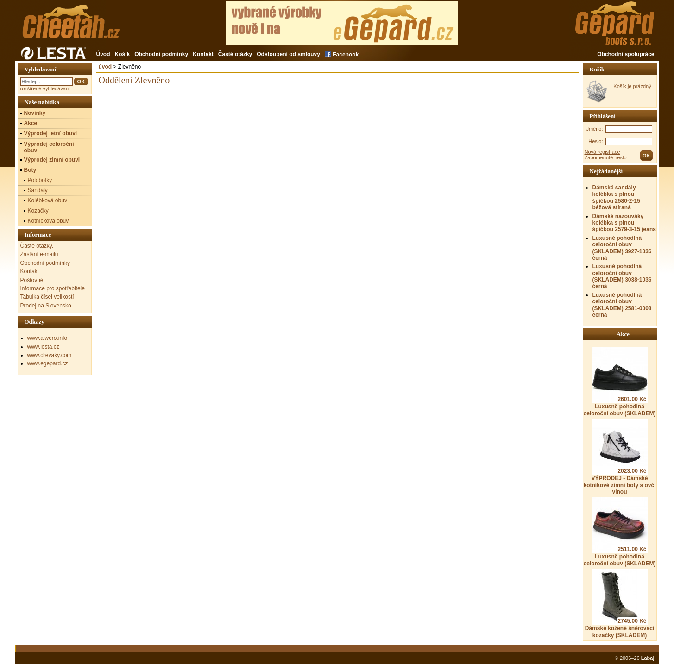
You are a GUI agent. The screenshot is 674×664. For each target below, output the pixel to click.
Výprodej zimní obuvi (52, 160)
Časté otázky (235, 54)
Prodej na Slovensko (45, 305)
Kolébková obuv (47, 200)
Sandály (38, 190)
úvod (105, 66)
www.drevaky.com (49, 355)
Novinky (35, 113)
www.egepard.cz (47, 363)
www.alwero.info (47, 338)
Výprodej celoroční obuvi (49, 147)
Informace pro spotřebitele (52, 288)
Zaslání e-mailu (39, 254)
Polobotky (40, 180)
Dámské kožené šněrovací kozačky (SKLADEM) (619, 603)
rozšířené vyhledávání (45, 88)
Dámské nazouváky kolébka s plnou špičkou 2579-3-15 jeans (624, 223)
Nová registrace (602, 152)
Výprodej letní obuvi (50, 133)
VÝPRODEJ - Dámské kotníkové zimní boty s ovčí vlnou (619, 457)
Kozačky (38, 210)
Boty (30, 170)
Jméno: (594, 129)
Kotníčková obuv (48, 221)
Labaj (648, 658)
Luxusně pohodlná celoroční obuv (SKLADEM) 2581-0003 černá (622, 305)
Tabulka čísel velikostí (47, 297)
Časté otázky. (37, 246)
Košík (122, 54)
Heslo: (595, 141)
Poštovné (32, 280)
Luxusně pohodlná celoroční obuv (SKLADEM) (619, 381)
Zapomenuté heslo (606, 157)
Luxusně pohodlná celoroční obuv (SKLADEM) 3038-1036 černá (622, 276)
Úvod (103, 54)
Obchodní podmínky (161, 54)
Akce (31, 123)
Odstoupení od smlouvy (288, 54)
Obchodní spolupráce (625, 54)
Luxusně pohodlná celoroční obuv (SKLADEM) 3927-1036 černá (622, 248)
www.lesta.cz (43, 347)
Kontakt (203, 54)
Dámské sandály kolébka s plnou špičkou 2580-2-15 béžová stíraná (616, 197)
